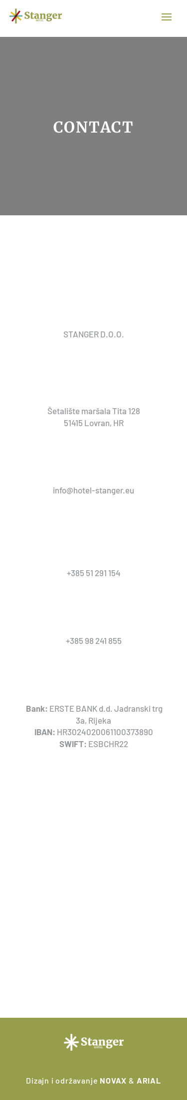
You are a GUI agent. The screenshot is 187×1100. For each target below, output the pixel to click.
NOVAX (113, 1080)
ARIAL (149, 1080)
